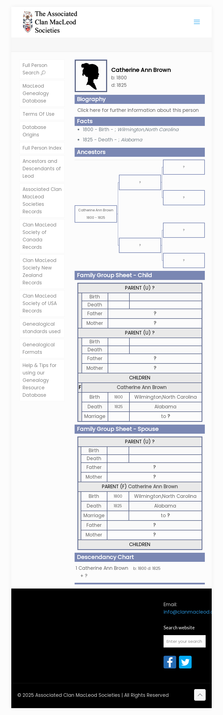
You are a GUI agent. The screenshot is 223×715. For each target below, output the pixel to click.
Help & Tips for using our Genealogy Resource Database (39, 380)
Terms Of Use (39, 114)
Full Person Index (42, 148)
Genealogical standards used (42, 328)
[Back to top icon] (200, 695)
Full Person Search (35, 69)
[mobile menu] (197, 22)
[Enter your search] (185, 641)
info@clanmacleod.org (191, 612)
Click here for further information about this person (138, 110)
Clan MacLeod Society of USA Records (40, 303)
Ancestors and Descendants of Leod (42, 168)
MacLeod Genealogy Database (36, 93)
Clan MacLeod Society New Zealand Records (39, 271)
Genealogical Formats (39, 348)
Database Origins (34, 131)
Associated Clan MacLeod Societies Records (42, 200)
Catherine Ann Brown (142, 387)
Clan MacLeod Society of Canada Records (39, 236)
